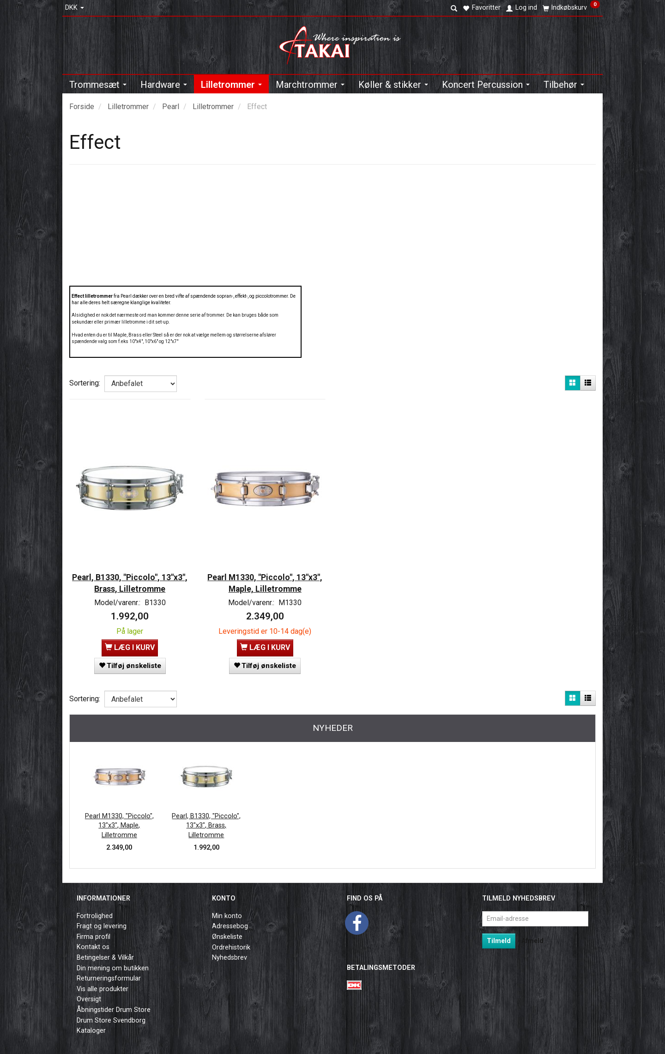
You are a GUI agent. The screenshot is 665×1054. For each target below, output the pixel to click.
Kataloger (91, 1024)
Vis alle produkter (102, 982)
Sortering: (84, 383)
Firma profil (93, 930)
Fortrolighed (95, 909)
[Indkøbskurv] (571, 8)
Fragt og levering (102, 919)
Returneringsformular (109, 971)
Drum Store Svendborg (111, 1013)
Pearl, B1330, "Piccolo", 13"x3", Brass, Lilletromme (129, 573)
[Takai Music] (344, 42)
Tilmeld (499, 933)
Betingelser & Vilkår (105, 951)
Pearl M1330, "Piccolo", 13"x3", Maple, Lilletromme (265, 573)
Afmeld (532, 933)
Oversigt (89, 992)
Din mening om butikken (113, 961)
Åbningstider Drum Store (114, 1003)
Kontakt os (93, 940)
